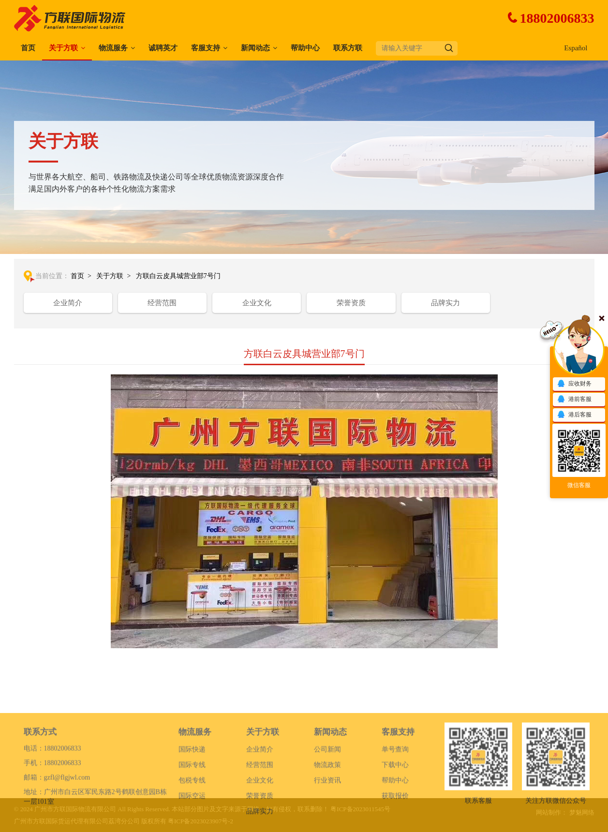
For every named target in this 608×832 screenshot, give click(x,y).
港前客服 (574, 399)
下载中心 (395, 788)
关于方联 (63, 48)
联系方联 (347, 48)
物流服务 (113, 48)
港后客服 (574, 415)
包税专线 (192, 803)
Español (575, 48)
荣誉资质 (351, 303)
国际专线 (192, 788)
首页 (28, 48)
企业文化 (256, 303)
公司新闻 (327, 772)
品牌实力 (445, 303)
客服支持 (205, 48)
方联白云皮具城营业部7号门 (178, 276)
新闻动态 (255, 48)
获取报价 (395, 819)
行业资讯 (327, 803)
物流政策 (327, 788)
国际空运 (192, 819)
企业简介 (67, 303)
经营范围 (162, 303)
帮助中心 (305, 48)
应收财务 (574, 384)
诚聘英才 (163, 48)
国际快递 (192, 772)
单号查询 (395, 772)
